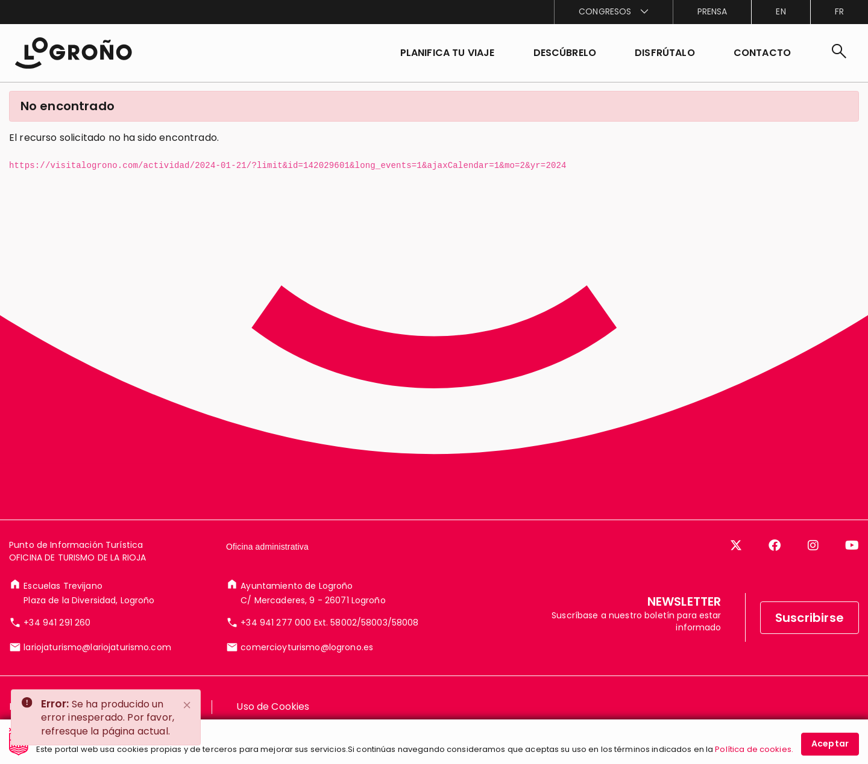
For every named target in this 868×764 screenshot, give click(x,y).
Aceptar (830, 746)
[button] (565, 53)
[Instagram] (813, 571)
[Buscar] (839, 53)
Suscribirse (809, 643)
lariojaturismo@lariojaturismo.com (97, 673)
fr (839, 11)
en (780, 11)
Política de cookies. (754, 751)
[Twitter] (736, 571)
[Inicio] (73, 53)
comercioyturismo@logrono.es (307, 673)
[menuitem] (613, 12)
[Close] (187, 705)
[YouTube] (852, 571)
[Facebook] (775, 571)
